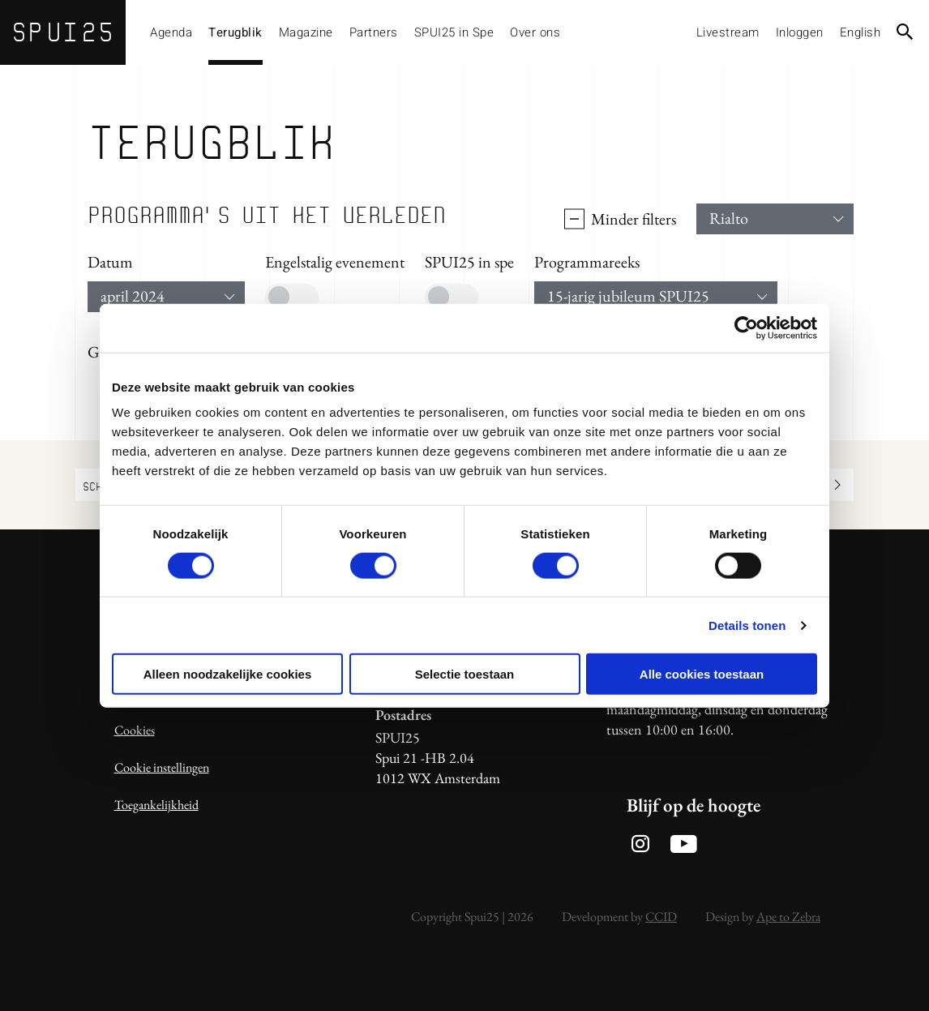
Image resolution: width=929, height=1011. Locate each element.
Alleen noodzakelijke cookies (227, 674)
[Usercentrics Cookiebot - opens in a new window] (746, 327)
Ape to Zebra (788, 916)
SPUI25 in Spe (454, 32)
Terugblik (235, 32)
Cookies (134, 730)
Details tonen (747, 625)
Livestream (728, 32)
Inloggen (800, 32)
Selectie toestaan (465, 674)
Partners (373, 32)
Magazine (306, 32)
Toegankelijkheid (156, 804)
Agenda (171, 32)
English (860, 32)
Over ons (535, 32)
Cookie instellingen (161, 767)
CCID (661, 916)
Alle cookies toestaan (702, 674)
